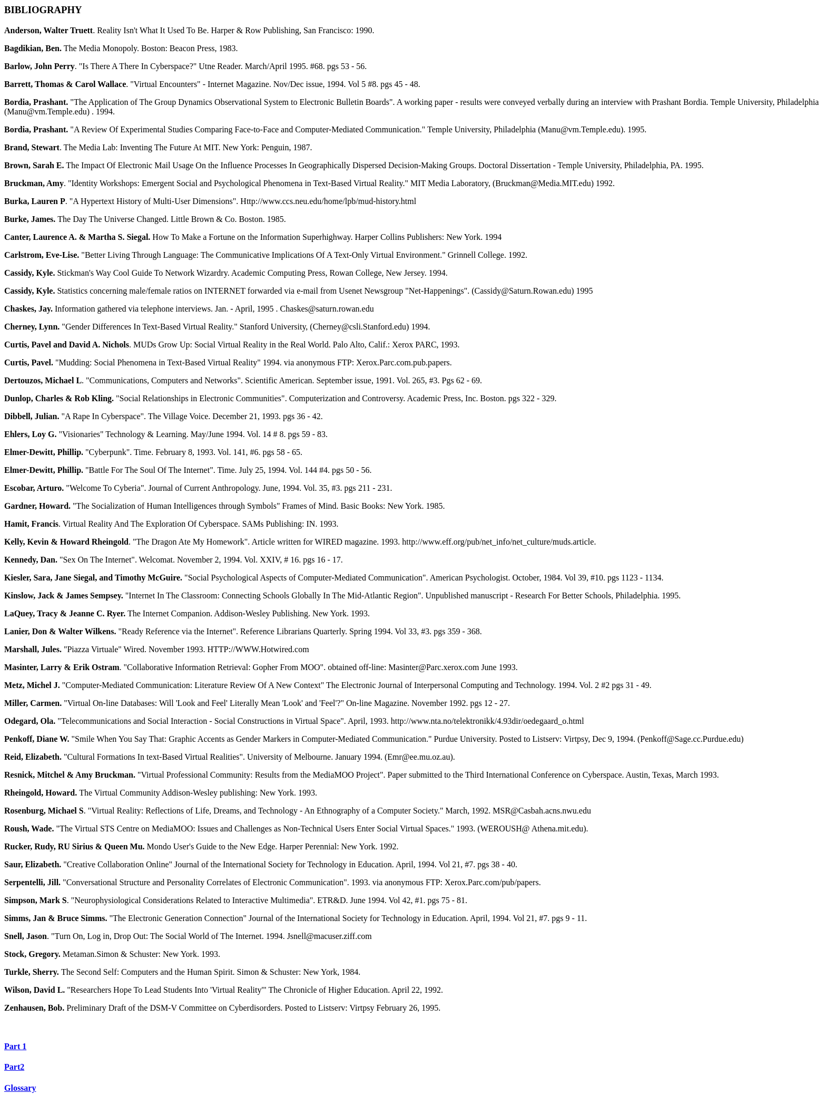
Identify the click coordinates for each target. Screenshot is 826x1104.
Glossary (20, 1087)
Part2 (14, 1066)
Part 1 (15, 1046)
